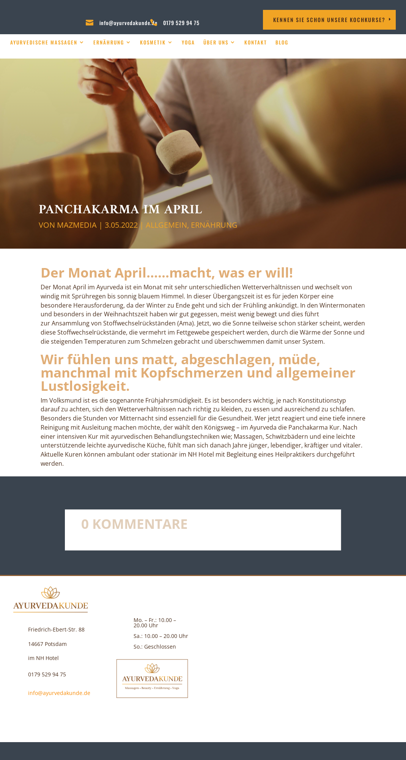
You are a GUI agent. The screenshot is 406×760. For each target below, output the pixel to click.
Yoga (188, 42)
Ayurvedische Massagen (43, 42)
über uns (215, 42)
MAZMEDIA (77, 225)
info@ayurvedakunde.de (128, 23)
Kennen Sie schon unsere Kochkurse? (329, 20)
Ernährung (108, 42)
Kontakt (255, 42)
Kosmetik (153, 42)
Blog (281, 42)
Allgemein (166, 225)
